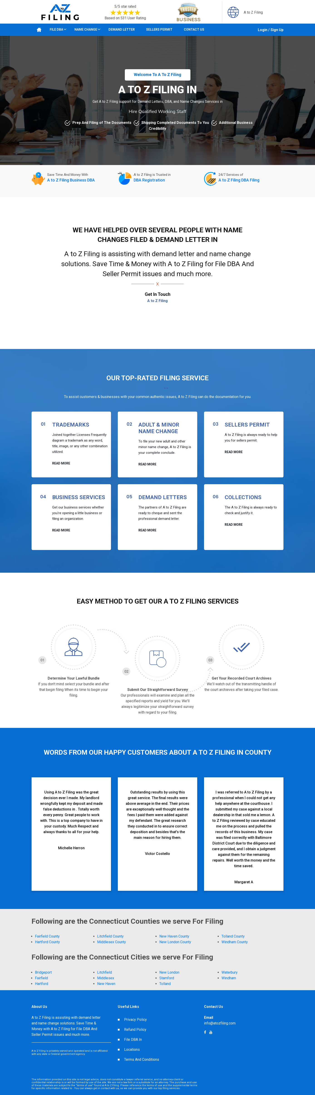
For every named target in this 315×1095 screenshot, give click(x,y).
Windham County (234, 942)
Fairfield (41, 978)
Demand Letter (121, 29)
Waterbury (229, 972)
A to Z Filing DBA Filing (239, 180)
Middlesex (105, 978)
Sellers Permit (159, 29)
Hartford (41, 984)
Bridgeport (43, 972)
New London (169, 972)
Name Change (85, 29)
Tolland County (233, 936)
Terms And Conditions (141, 1059)
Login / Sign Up (270, 30)
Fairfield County (47, 936)
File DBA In (133, 1039)
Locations (132, 1049)
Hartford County (47, 942)
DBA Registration (149, 180)
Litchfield (104, 972)
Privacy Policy (135, 1019)
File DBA (56, 29)
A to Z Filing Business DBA (71, 180)
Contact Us (194, 29)
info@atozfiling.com (220, 1023)
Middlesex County (111, 942)
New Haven (106, 984)
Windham (228, 978)
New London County (175, 942)
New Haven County (174, 936)
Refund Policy (135, 1029)
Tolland (165, 984)
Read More (61, 463)
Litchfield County (110, 936)
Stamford (166, 978)
